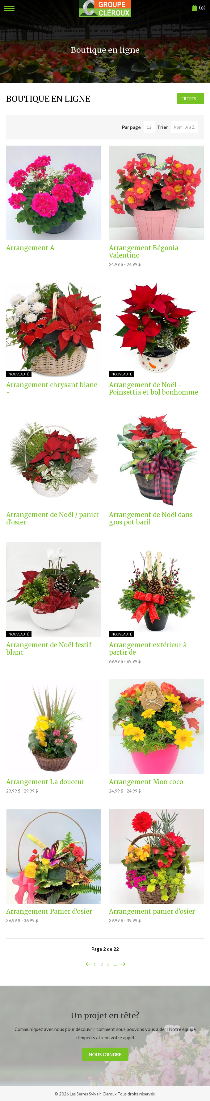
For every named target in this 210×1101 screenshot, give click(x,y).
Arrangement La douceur (45, 782)
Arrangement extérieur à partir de (148, 648)
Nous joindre (105, 1054)
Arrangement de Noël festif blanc (48, 648)
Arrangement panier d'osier (152, 911)
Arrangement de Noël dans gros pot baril (151, 518)
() (199, 8)
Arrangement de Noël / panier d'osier (52, 518)
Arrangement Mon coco (146, 782)
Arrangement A (30, 248)
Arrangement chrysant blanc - (51, 388)
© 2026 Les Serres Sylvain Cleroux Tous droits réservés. (105, 1093)
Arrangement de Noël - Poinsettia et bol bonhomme (153, 388)
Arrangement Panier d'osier (49, 911)
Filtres (189, 98)
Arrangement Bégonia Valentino (143, 251)
